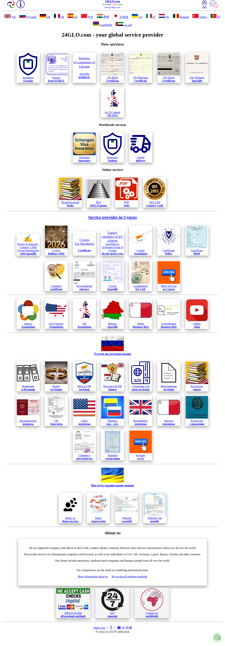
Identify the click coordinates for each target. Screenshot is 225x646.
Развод (56, 376)
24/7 (112, 603)
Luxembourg (169, 313)
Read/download (70, 192)
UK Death (169, 67)
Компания (28, 376)
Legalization (140, 276)
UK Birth (112, 67)
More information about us (93, 576)
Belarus (112, 313)
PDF (126, 192)
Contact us (152, 603)
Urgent (140, 147)
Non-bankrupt (84, 276)
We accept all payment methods (129, 576)
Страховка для (140, 376)
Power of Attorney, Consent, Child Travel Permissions (28, 244)
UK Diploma (197, 67)
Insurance (28, 67)
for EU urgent (112, 102)
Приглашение (169, 376)
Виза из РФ (84, 376)
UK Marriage (140, 67)
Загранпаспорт (28, 410)
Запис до (70, 508)
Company (56, 276)
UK (84, 313)
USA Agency (56, 313)
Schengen (84, 147)
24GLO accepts (73, 603)
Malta (140, 313)
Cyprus (56, 240)
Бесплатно (197, 376)
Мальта (169, 410)
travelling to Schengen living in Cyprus (112, 243)
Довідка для (154, 508)
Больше (140, 445)
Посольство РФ (112, 376)
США (84, 410)
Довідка (126, 508)
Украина (112, 445)
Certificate (169, 240)
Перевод (112, 410)
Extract (56, 67)
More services (169, 276)
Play (98, 192)
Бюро (98, 508)
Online (197, 313)
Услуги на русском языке (112, 346)
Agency (28, 313)
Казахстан (197, 410)
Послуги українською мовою (112, 477)
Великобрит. (140, 410)
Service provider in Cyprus (112, 217)
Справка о (84, 445)
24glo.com (99, 627)
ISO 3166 (154, 192)
